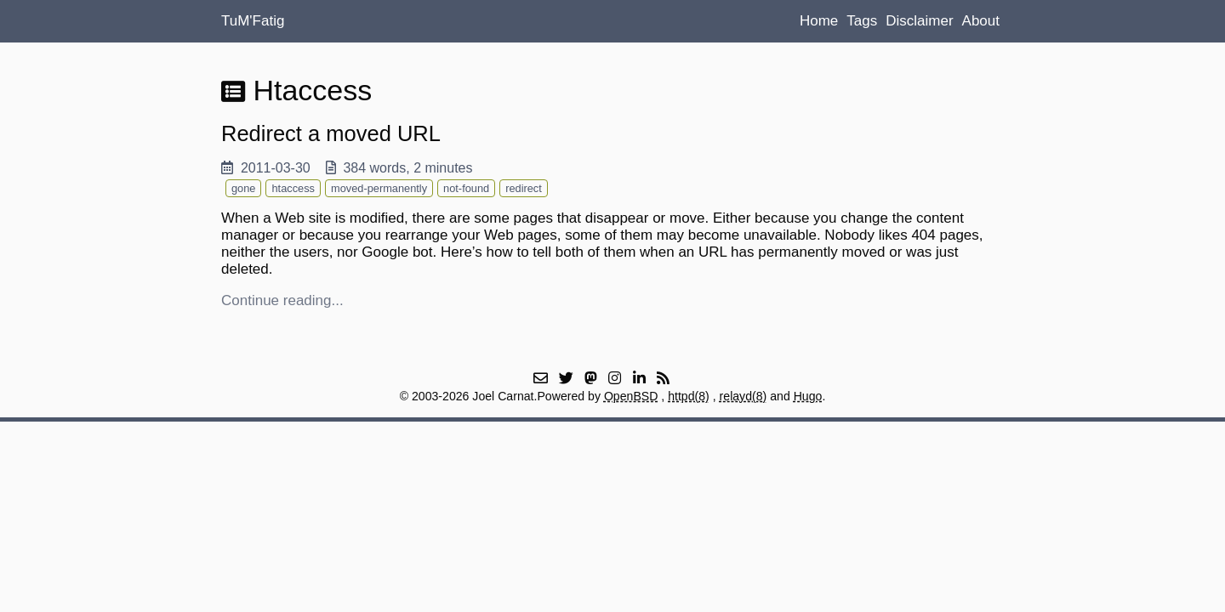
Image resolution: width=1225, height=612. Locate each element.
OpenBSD (631, 396)
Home (819, 21)
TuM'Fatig (252, 21)
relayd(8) (743, 396)
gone (243, 188)
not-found (466, 188)
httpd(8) (688, 396)
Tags (861, 21)
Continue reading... (282, 300)
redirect (523, 188)
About (981, 21)
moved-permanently (379, 188)
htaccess (293, 188)
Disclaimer (919, 21)
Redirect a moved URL (331, 133)
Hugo (808, 396)
